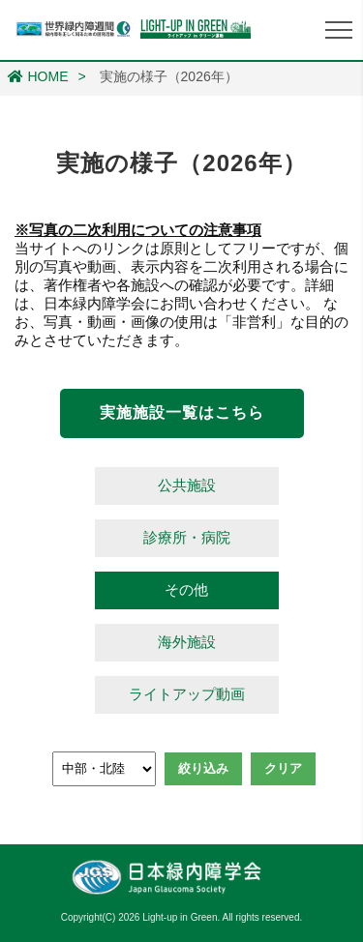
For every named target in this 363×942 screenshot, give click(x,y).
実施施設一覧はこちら (182, 412)
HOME (38, 76)
